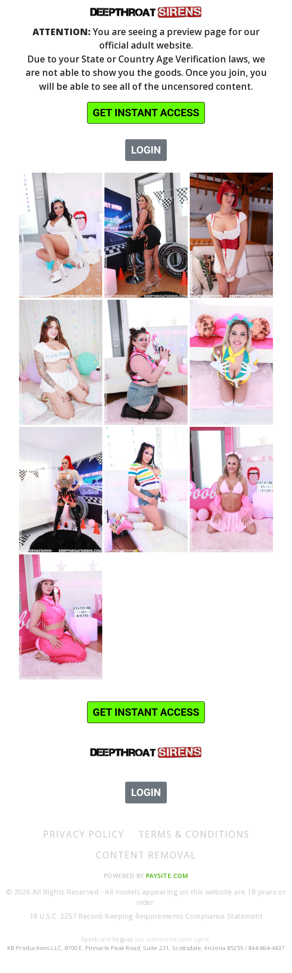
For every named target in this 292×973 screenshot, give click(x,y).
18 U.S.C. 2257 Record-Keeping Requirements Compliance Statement (146, 916)
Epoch (90, 939)
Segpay (123, 939)
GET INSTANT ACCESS (146, 113)
